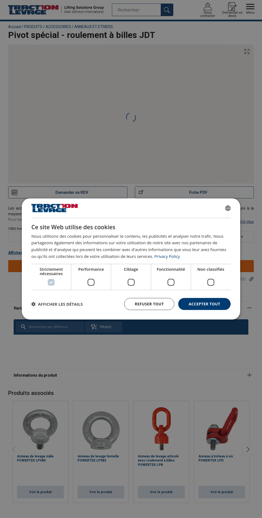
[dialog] (131, 259)
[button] (57, 304)
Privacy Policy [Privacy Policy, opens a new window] (167, 256)
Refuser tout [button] (149, 303)
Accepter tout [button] (204, 303)
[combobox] (228, 208)
